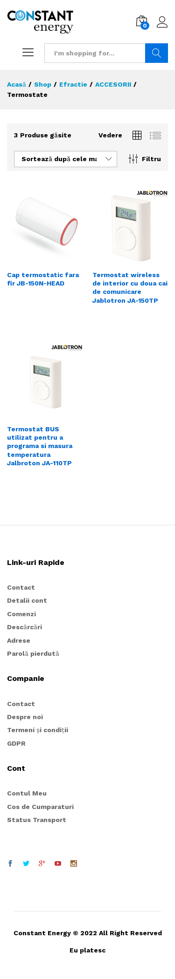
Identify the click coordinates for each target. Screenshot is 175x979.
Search (156, 53)
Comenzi (21, 614)
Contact (21, 587)
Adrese (18, 640)
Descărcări (24, 627)
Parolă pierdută (33, 653)
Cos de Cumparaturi (40, 806)
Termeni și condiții (37, 730)
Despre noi (25, 717)
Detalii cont (27, 600)
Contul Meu (27, 793)
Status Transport (36, 819)
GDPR (16, 743)
